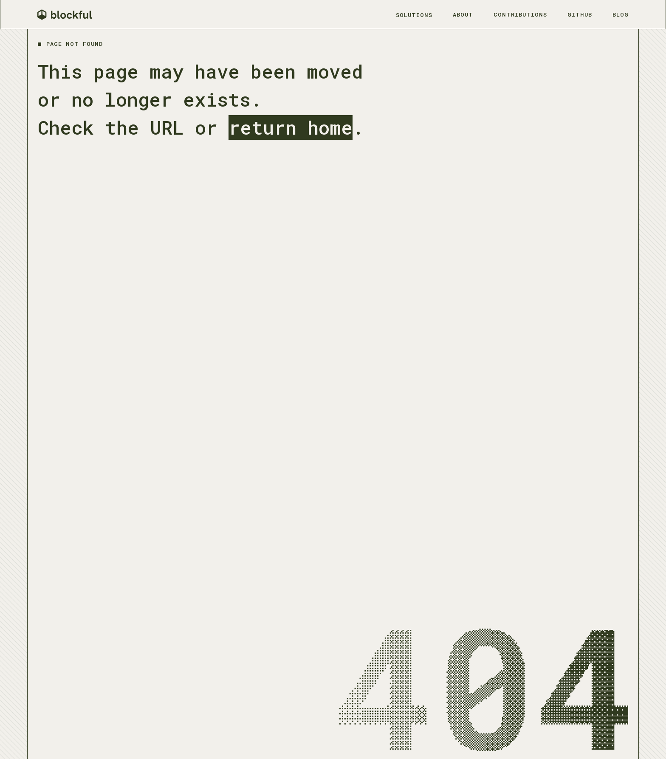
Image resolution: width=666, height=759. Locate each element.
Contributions (520, 14)
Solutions (414, 15)
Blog (620, 14)
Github (579, 14)
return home (291, 127)
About (463, 14)
